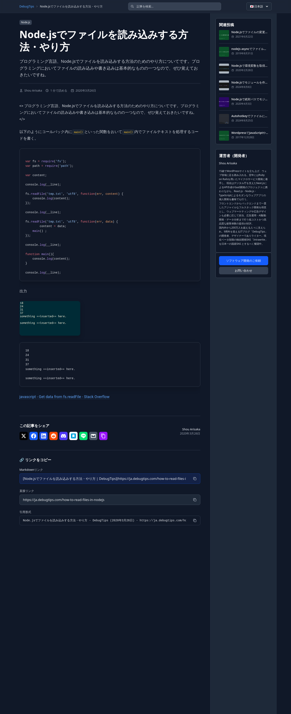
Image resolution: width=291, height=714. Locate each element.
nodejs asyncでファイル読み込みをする (249, 49)
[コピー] (194, 478)
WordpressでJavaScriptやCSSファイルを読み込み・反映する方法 (249, 133)
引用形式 (25, 512)
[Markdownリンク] (104, 479)
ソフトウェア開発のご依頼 (243, 261)
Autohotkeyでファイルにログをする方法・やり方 (249, 116)
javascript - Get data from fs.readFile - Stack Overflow (64, 397)
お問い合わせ (243, 270)
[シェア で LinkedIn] (43, 436)
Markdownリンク (31, 470)
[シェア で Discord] (63, 436)
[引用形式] (104, 520)
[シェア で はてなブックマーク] (73, 436)
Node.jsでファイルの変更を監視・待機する (249, 32)
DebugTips (26, 6)
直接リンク (26, 491)
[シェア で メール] (93, 436)
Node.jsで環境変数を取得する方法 (249, 66)
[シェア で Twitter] (23, 436)
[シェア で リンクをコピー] (103, 436)
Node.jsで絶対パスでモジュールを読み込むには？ (249, 99)
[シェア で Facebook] (33, 436)
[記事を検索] (174, 6)
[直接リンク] (104, 500)
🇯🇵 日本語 (259, 6)
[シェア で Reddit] (53, 436)
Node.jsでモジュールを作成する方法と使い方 (249, 82)
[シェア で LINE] (83, 436)
